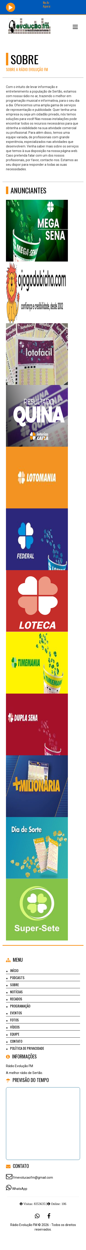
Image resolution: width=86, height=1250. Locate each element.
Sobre (14, 984)
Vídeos (15, 1026)
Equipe (14, 1033)
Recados (16, 998)
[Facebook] (49, 1216)
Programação (20, 1005)
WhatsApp (19, 1189)
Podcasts (17, 977)
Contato (16, 1041)
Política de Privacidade (27, 1048)
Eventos (16, 1012)
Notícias (16, 991)
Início (14, 970)
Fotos (14, 1019)
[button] (75, 27)
